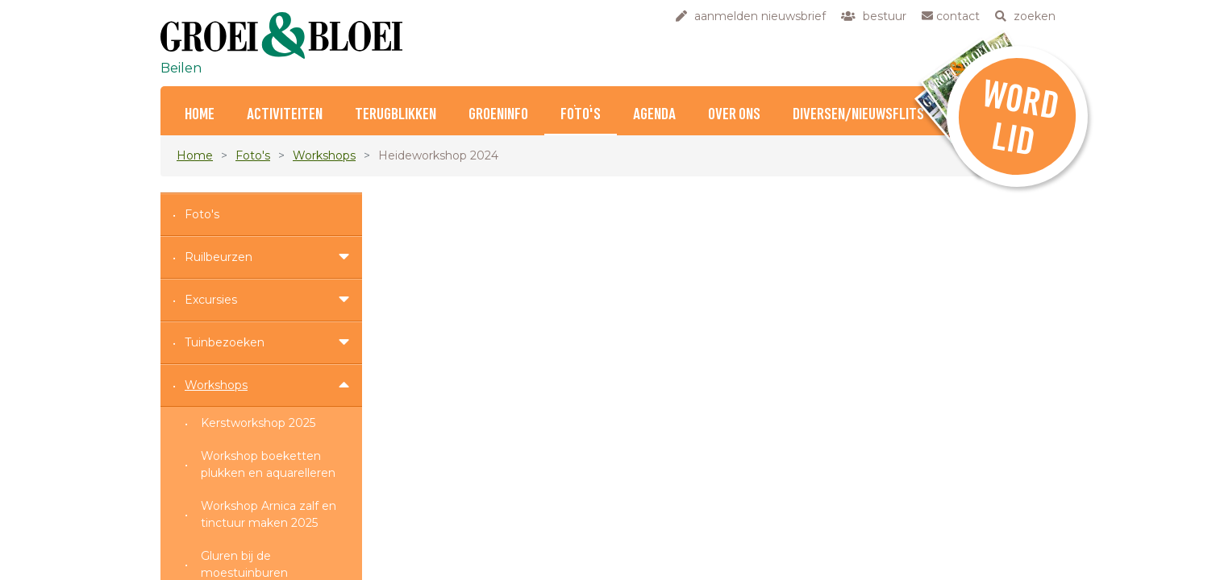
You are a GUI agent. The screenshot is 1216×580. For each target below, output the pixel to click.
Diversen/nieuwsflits (858, 114)
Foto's (580, 114)
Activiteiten (285, 114)
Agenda (654, 114)
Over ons (734, 114)
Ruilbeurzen (218, 257)
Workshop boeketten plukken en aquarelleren (268, 464)
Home (199, 114)
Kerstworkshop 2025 (258, 423)
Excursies (211, 299)
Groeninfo (498, 114)
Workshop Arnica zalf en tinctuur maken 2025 (268, 514)
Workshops (324, 155)
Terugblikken (395, 114)
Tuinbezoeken (224, 342)
